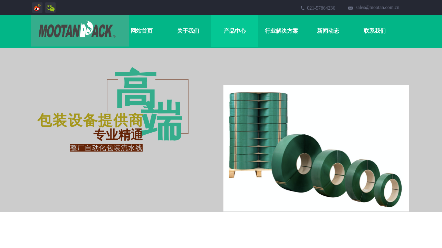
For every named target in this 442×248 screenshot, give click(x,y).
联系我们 (375, 31)
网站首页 (142, 31)
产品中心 (235, 31)
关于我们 (188, 31)
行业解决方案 (281, 31)
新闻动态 (328, 31)
